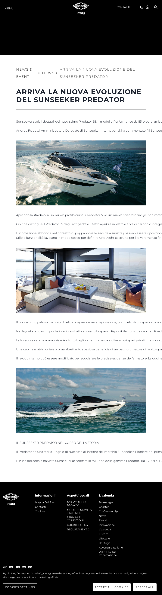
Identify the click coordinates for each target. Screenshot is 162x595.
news (102, 516)
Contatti (123, 7)
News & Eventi (24, 73)
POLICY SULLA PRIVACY (76, 504)
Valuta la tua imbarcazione (108, 553)
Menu (9, 8)
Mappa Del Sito (45, 502)
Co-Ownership (108, 511)
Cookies (40, 511)
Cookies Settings (20, 587)
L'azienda (105, 529)
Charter (104, 507)
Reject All (145, 587)
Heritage (104, 543)
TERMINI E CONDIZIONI (75, 519)
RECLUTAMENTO (78, 529)
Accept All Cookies (112, 587)
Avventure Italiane (111, 547)
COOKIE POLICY (77, 525)
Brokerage (106, 502)
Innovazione (107, 525)
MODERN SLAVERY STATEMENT (79, 511)
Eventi (103, 520)
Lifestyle (104, 538)
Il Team (103, 534)
